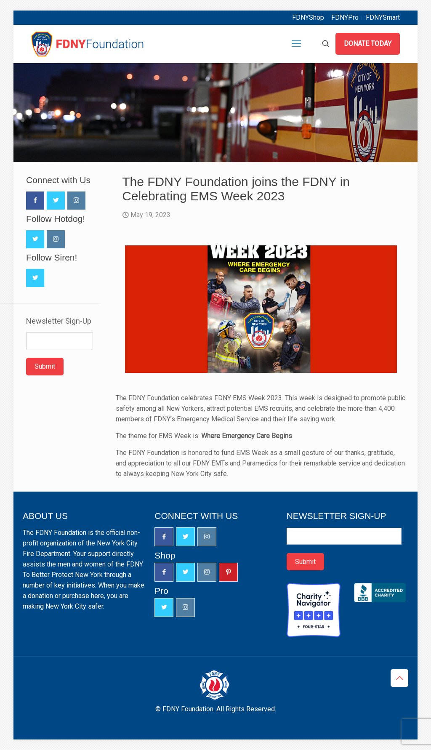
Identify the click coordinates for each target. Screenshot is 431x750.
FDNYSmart (383, 17)
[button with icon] (35, 200)
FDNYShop (308, 17)
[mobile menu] (296, 44)
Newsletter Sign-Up (58, 321)
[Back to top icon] (399, 678)
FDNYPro (345, 17)
